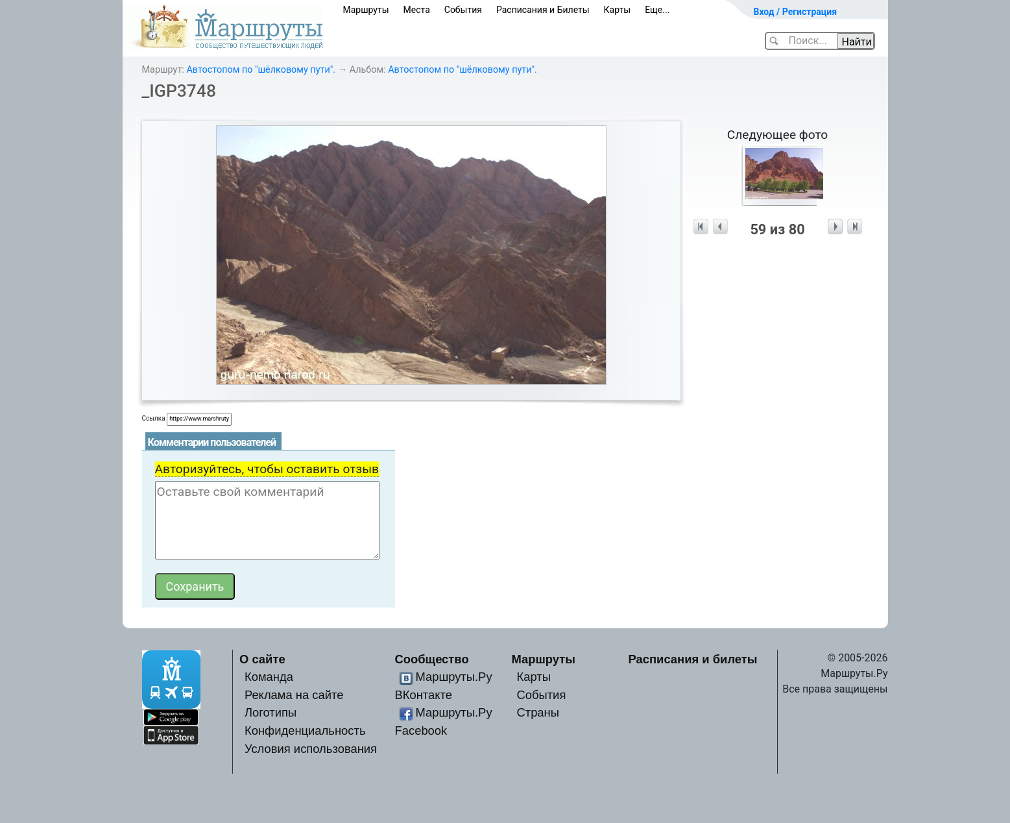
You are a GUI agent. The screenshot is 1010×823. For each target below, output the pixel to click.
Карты (617, 10)
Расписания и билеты (693, 659)
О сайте (262, 659)
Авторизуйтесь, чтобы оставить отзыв (267, 468)
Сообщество (432, 659)
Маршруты (366, 10)
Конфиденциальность (305, 730)
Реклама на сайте (294, 695)
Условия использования (311, 748)
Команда (269, 676)
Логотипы (270, 712)
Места (416, 10)
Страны (537, 712)
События (463, 10)
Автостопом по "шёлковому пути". (260, 69)
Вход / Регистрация (795, 11)
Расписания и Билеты (543, 10)
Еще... (657, 10)
